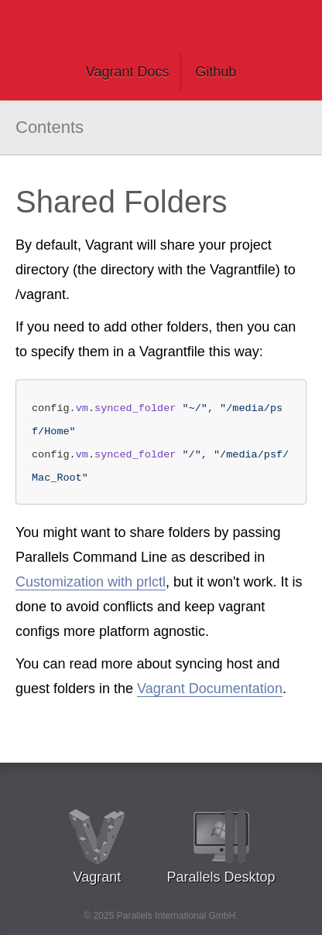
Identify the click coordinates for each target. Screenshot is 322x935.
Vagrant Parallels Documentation (161, 27)
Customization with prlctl (90, 582)
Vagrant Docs (128, 72)
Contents (49, 127)
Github (215, 72)
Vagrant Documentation (210, 688)
